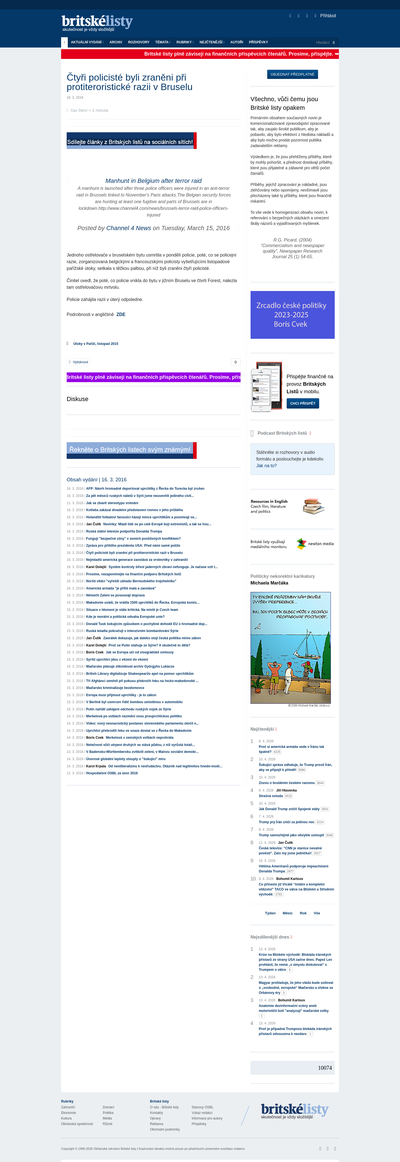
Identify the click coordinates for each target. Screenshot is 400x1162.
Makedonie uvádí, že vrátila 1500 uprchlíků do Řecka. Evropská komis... (142, 602)
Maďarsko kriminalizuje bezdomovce (115, 688)
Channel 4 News (128, 228)
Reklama (156, 1124)
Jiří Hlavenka (286, 790)
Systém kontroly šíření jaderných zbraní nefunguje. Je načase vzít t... (163, 567)
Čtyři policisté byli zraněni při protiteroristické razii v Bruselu (134, 553)
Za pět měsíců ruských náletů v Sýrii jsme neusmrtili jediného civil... (140, 496)
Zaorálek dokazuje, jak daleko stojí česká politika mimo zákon (152, 638)
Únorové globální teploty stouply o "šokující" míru (126, 759)
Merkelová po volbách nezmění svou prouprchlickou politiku (134, 716)
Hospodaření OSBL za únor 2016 (112, 773)
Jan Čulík (93, 524)
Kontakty (156, 1113)
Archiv (115, 42)
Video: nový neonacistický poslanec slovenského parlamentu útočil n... (142, 723)
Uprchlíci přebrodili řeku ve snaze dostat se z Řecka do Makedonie (138, 731)
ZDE (120, 314)
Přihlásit (325, 15)
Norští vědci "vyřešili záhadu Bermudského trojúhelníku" (131, 581)
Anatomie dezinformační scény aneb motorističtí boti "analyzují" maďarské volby (294, 1011)
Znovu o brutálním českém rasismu (292, 783)
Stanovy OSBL (203, 1107)
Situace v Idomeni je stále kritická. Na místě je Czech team (132, 610)
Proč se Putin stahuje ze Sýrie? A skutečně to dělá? (149, 645)
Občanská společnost (77, 1124)
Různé (107, 1124)
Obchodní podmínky (165, 1129)
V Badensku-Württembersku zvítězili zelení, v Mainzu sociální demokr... (142, 752)
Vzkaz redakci (202, 1113)
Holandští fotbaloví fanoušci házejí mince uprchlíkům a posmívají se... (141, 517)
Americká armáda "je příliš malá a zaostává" (121, 588)
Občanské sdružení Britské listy (115, 1148)
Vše (317, 913)
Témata (163, 42)
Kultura (66, 1118)
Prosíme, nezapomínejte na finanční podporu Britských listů (133, 574)
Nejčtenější (212, 42)
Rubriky (185, 42)
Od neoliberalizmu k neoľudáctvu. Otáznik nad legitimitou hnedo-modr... (165, 766)
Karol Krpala (96, 766)
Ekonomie (68, 1113)
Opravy (155, 1118)
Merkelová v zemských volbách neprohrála (139, 738)
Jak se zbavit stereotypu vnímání (112, 503)
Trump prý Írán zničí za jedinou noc (292, 822)
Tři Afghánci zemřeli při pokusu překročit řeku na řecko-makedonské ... (142, 681)
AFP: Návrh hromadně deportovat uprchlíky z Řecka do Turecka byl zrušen (145, 489)
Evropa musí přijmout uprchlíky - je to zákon (121, 695)
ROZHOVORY (138, 42)
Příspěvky (258, 42)
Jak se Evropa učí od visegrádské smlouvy (140, 652)
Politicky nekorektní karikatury (283, 579)
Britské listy (100, 24)
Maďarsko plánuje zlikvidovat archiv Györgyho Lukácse (130, 666)
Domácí (108, 1107)
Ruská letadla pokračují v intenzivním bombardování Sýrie (132, 631)
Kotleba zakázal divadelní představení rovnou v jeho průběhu (134, 510)
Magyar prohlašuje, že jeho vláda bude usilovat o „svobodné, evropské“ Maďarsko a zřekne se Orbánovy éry (296, 988)
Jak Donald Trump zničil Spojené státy (294, 809)
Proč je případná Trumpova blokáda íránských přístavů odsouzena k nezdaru (295, 1031)
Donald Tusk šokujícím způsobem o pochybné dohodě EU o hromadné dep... (146, 624)
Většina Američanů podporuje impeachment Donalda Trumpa (293, 869)
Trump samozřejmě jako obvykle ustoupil (296, 835)
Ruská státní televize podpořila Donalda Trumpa (124, 531)
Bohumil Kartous (289, 879)
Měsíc (288, 913)
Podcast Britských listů (279, 433)
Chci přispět (303, 403)
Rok (303, 913)
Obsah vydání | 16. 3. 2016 (97, 479)
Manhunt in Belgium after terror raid (154, 180)
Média (107, 1118)
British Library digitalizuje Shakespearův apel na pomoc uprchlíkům (140, 674)
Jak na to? (266, 465)
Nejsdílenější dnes (270, 937)
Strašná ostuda (276, 796)
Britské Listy (295, 1111)
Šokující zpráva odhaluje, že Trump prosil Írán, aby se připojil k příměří (295, 767)
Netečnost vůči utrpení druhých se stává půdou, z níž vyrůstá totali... (140, 745)
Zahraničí (68, 1107)
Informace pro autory (207, 1118)
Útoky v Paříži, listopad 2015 (95, 344)
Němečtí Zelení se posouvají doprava (115, 595)
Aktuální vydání (87, 42)
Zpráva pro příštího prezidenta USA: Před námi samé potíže (133, 546)
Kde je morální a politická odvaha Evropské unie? (125, 617)
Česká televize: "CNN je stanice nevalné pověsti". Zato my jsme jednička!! (290, 851)
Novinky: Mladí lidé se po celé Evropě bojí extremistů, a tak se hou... (157, 524)
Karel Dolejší (96, 567)
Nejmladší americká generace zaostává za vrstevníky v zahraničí (137, 560)
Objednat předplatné (292, 74)
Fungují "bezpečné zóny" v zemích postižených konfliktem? (133, 539)
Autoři (236, 42)
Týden (270, 913)
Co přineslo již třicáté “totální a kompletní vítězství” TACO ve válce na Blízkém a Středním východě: (296, 889)
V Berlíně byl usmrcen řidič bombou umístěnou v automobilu (134, 702)
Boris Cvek (95, 652)
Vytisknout (78, 362)
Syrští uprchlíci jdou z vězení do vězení (117, 659)
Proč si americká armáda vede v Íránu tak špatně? (291, 749)
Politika (108, 1113)
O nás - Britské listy (164, 1107)
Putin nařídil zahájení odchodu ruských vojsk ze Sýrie (128, 709)
